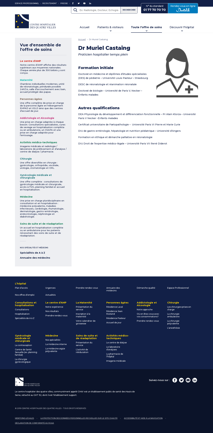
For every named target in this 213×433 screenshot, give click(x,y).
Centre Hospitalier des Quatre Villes (35, 21)
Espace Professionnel (27, 3)
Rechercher (129, 10)
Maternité (26, 80)
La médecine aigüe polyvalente (55, 349)
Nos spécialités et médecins (34, 248)
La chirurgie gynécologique (23, 360)
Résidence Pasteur (116, 318)
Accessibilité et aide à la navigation (143, 418)
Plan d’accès (21, 288)
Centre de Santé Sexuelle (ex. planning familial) (26, 352)
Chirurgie (26, 158)
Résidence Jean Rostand (114, 312)
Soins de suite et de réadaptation (41, 223)
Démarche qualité (146, 288)
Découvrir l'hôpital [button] (182, 27)
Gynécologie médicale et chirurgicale (36, 176)
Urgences (50, 288)
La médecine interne (56, 344)
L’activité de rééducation (82, 350)
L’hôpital (20, 283)
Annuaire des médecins (35, 257)
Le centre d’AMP (30, 61)
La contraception (23, 345)
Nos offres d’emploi (24, 295)
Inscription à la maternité (83, 315)
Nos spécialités (52, 340)
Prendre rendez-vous (87, 288)
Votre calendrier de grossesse (86, 322)
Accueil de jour (113, 322)
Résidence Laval (114, 307)
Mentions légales (24, 418)
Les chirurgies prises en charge (179, 308)
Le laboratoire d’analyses (113, 348)
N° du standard (154, 8)
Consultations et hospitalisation (25, 304)
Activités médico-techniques (38, 142)
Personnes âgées (31, 99)
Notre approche (145, 309)
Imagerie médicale (116, 361)
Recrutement (49, 3)
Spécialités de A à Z (32, 252)
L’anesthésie (173, 328)
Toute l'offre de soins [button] (146, 27)
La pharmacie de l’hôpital (114, 355)
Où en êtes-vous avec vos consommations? (148, 315)
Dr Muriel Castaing (98, 39)
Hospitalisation (22, 314)
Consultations (22, 309)
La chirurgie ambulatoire (173, 315)
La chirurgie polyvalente (173, 322)
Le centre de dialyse (116, 342)
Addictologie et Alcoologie (37, 118)
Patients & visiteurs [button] (110, 27)
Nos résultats (52, 311)
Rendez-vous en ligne (184, 8)
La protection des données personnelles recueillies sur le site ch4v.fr (78, 418)
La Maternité (84, 302)
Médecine (26, 196)
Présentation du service (84, 308)
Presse (64, 3)
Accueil (84, 27)
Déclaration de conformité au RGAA (34, 423)
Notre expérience (54, 307)
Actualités (50, 295)
